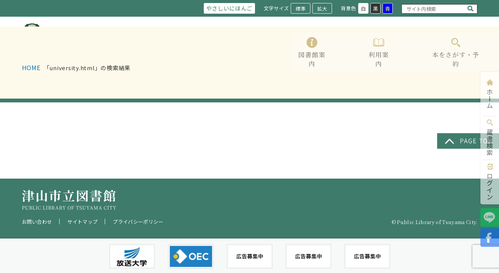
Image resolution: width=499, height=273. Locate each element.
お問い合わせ (37, 221)
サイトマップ (82, 221)
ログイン (489, 186)
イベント (440, 42)
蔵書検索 (489, 142)
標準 (300, 8)
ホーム (489, 98)
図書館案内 (262, 42)
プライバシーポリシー (138, 221)
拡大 (322, 8)
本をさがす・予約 (346, 42)
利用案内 (300, 42)
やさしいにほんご (228, 8)
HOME (31, 98)
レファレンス (399, 42)
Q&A (470, 42)
